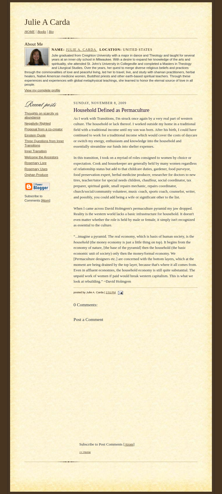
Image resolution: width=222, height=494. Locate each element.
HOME (30, 32)
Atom (45, 200)
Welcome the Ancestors (41, 157)
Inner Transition (36, 151)
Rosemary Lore (35, 163)
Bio (51, 32)
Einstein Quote (35, 135)
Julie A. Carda (81, 50)
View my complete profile (42, 90)
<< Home (85, 452)
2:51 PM (111, 292)
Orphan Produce (36, 174)
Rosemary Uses (36, 169)
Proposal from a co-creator (44, 129)
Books (41, 32)
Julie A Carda (47, 22)
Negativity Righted (38, 123)
